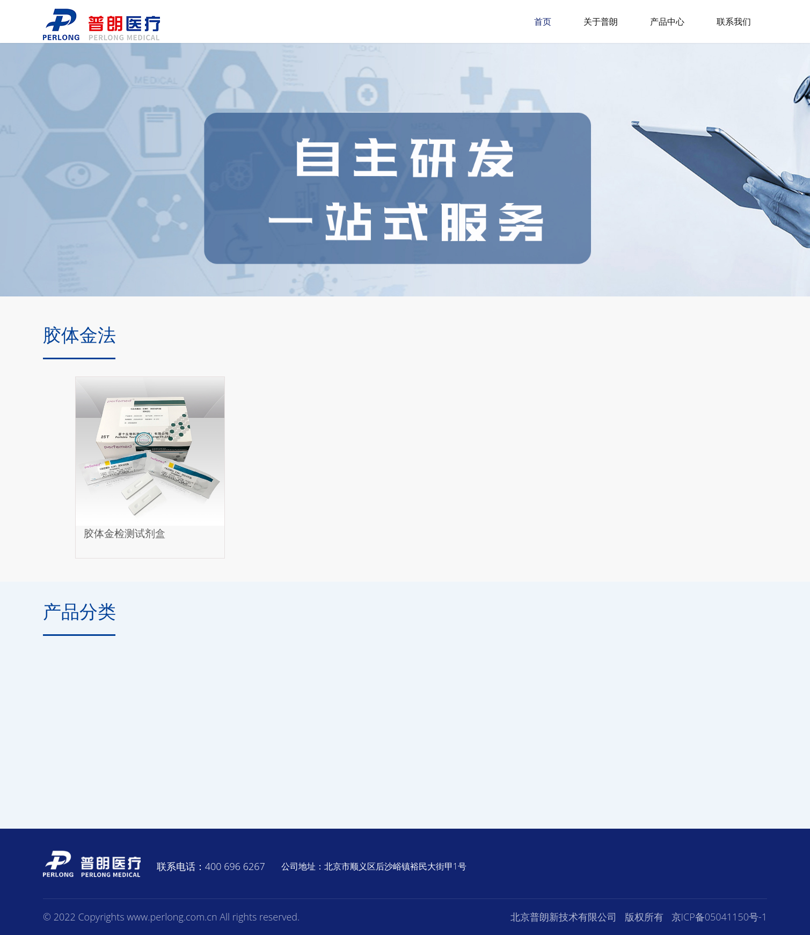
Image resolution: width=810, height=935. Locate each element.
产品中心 (667, 21)
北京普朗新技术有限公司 (563, 916)
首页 (542, 21)
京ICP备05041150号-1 (720, 916)
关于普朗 (600, 21)
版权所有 (644, 916)
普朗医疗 (101, 24)
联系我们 (734, 21)
